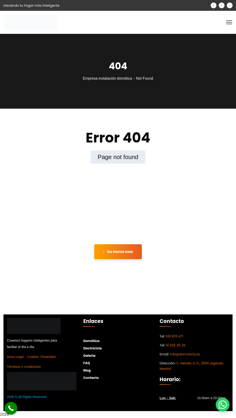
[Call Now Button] (11, 408)
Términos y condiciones (24, 367)
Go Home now (118, 251)
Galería (89, 355)
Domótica (91, 341)
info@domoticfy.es (185, 354)
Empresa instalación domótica (107, 78)
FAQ (86, 363)
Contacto (91, 377)
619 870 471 (174, 336)
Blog (87, 370)
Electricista (92, 348)
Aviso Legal (15, 357)
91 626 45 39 (175, 345)
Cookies (33, 357)
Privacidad (48, 357)
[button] (223, 405)
